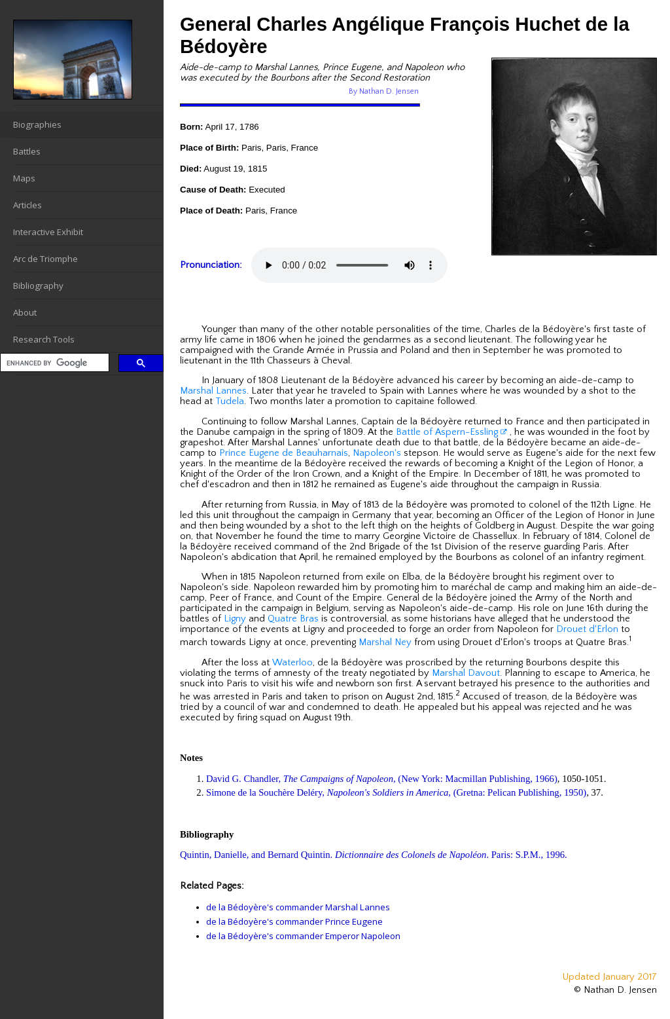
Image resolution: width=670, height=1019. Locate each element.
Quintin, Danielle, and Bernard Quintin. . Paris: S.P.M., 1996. (373, 854)
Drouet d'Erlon (587, 629)
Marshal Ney (385, 642)
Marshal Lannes (213, 391)
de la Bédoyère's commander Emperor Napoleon (303, 936)
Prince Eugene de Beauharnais (283, 453)
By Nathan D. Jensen (384, 91)
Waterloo (292, 663)
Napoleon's (377, 453)
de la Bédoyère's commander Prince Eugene (294, 921)
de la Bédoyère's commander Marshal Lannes (298, 907)
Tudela (229, 401)
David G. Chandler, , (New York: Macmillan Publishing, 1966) (381, 778)
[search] (53, 363)
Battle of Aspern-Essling (451, 432)
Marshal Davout (466, 673)
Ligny (235, 619)
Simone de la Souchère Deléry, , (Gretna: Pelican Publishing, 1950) (396, 792)
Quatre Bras (293, 619)
